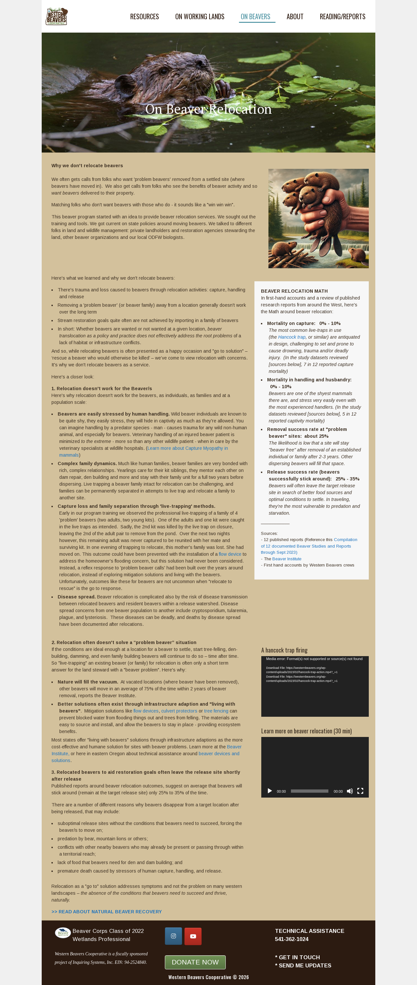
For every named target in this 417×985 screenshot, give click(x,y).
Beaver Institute (286, 558)
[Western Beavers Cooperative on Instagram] (173, 936)
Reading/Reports (343, 16)
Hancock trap (292, 337)
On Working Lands (199, 16)
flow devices (146, 710)
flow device (230, 554)
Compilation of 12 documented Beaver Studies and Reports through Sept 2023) (309, 546)
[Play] (269, 791)
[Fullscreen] (360, 791)
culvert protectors (179, 710)
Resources (144, 16)
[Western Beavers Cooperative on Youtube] (193, 936)
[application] (315, 686)
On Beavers (255, 16)
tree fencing (216, 710)
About (295, 16)
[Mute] (350, 791)
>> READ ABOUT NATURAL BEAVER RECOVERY (106, 911)
